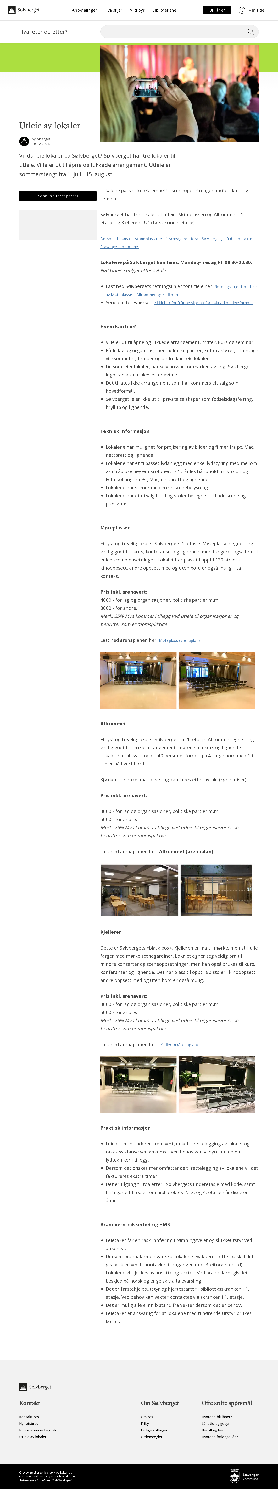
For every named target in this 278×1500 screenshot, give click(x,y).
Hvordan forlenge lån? (222, 1447)
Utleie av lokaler (34, 1447)
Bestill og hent (215, 1440)
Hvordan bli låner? (219, 1426)
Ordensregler (153, 1447)
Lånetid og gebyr (217, 1433)
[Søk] (179, 31)
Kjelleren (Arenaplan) (183, 1052)
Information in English (40, 1440)
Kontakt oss (30, 1426)
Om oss (148, 1426)
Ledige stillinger (156, 1440)
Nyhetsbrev (30, 1433)
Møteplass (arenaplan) (183, 648)
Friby (145, 1433)
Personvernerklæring (32, 1487)
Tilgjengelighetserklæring (63, 1487)
